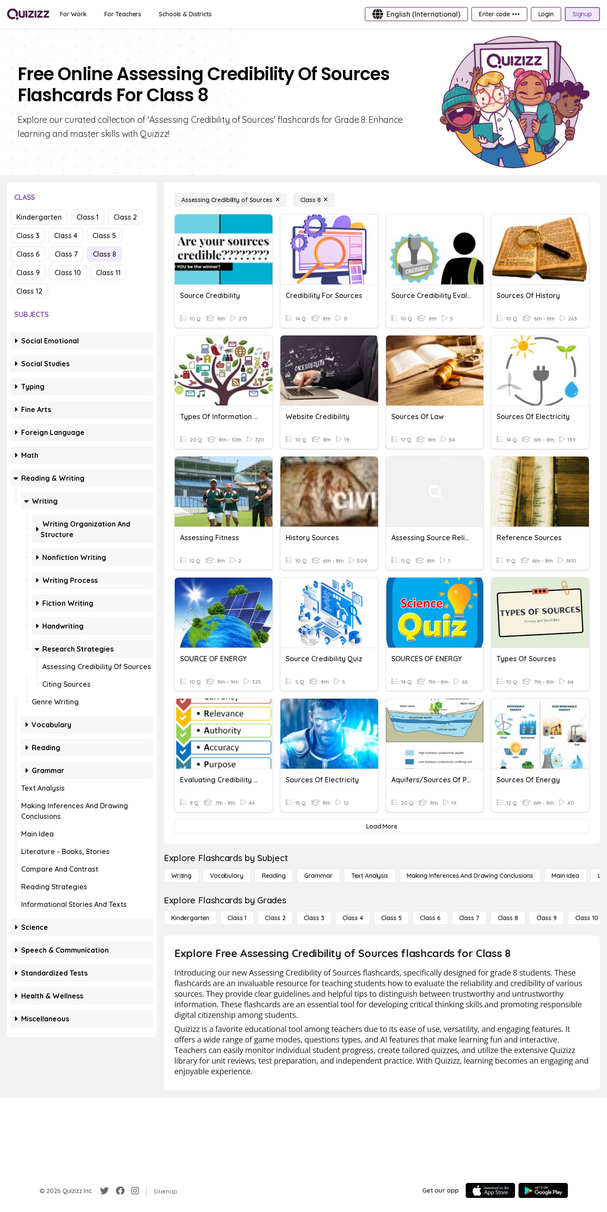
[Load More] (381, 826)
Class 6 (28, 254)
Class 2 (125, 217)
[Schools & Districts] (185, 14)
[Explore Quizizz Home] (28, 14)
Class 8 (104, 254)
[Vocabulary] (226, 876)
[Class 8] (314, 200)
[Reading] (273, 876)
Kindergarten (39, 217)
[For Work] (73, 14)
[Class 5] (391, 918)
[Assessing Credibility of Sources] (230, 200)
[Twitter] (104, 1191)
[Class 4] (352, 918)
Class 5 (104, 235)
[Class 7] (469, 918)
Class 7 (66, 254)
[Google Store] (543, 1190)
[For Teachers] (122, 14)
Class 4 (65, 235)
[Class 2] (275, 918)
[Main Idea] (565, 876)
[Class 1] (237, 918)
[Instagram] (135, 1191)
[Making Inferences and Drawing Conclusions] (470, 876)
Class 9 (28, 272)
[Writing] (181, 876)
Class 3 (27, 235)
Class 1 (88, 217)
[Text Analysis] (370, 876)
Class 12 (29, 291)
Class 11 (108, 272)
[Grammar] (318, 876)
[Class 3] (313, 918)
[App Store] (490, 1190)
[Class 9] (546, 918)
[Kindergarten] (190, 918)
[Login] (546, 14)
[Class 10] (587, 918)
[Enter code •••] (499, 14)
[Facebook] (120, 1191)
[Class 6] (430, 918)
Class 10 (68, 272)
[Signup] (582, 14)
